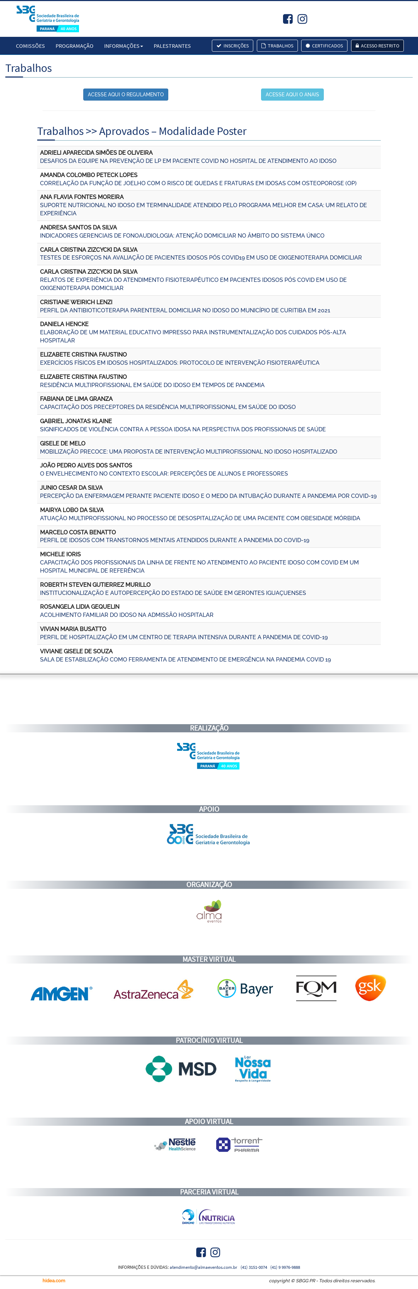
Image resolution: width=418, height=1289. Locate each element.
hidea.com (54, 1280)
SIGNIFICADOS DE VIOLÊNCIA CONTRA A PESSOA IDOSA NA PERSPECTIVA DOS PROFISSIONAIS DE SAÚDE (183, 429)
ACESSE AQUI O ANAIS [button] (292, 94)
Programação (75, 45)
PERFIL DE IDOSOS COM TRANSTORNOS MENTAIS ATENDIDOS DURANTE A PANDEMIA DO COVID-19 (174, 540)
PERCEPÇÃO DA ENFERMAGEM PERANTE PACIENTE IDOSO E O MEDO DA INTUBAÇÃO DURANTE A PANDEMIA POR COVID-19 (208, 496)
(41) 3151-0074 (254, 1267)
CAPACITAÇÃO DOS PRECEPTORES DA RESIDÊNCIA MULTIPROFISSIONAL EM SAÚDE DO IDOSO (168, 407)
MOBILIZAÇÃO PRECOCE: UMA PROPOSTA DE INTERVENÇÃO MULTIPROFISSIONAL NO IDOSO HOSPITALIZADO (188, 451)
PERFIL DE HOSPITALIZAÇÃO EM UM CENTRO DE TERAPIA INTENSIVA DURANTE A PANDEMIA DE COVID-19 (184, 637)
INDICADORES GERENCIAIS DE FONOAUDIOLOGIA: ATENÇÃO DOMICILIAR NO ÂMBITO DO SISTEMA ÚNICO (182, 235)
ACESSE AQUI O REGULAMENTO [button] (126, 94)
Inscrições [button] (232, 45)
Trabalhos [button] (277, 45)
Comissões (30, 45)
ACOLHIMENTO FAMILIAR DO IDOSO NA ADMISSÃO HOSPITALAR (127, 615)
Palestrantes (172, 45)
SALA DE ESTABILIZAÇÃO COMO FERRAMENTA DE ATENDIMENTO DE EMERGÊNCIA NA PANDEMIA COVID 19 (185, 659)
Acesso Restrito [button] (377, 45)
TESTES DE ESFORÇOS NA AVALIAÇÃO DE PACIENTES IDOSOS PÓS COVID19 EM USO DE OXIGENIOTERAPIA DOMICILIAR (201, 257)
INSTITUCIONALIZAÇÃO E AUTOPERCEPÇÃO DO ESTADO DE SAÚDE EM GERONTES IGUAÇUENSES (173, 593)
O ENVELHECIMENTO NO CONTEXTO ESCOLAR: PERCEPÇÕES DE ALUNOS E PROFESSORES (164, 473)
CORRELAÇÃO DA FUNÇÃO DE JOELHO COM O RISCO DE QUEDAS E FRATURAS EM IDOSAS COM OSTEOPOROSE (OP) (198, 183)
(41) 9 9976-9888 (285, 1267)
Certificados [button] (324, 45)
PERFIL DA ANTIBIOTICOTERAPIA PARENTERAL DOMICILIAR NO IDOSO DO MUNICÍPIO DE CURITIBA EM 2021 (185, 310)
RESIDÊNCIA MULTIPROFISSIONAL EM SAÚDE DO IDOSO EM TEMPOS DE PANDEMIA (152, 385)
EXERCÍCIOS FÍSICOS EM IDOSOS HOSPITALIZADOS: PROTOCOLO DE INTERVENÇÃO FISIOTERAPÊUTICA (180, 362)
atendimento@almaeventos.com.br (203, 1267)
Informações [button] (123, 45)
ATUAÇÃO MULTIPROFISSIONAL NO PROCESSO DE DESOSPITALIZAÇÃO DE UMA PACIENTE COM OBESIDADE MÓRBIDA (200, 518)
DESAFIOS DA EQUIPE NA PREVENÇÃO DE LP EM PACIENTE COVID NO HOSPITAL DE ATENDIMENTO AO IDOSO (188, 161)
